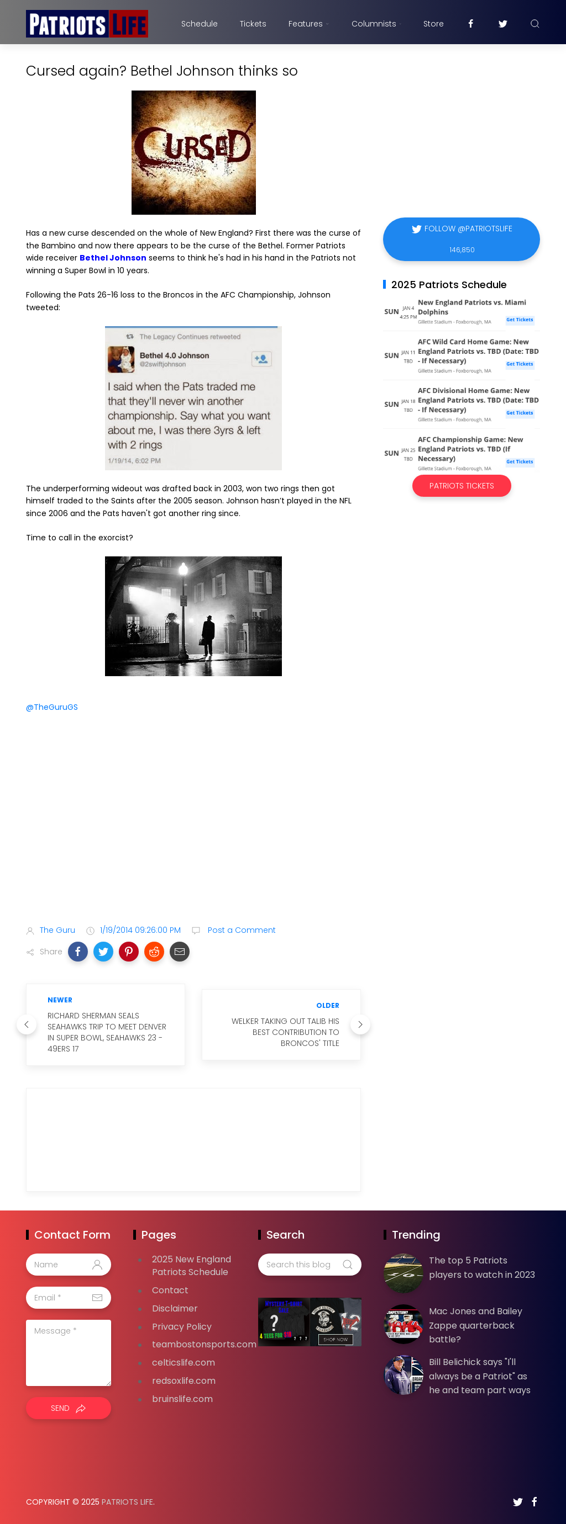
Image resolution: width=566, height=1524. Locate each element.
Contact (170, 1290)
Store (433, 23)
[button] (78, 952)
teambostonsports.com (204, 1344)
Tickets (253, 23)
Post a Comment (241, 930)
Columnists (376, 23)
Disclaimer (175, 1308)
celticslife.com (183, 1362)
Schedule (199, 23)
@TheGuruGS (52, 707)
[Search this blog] (309, 1265)
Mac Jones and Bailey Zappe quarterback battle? (475, 1325)
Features (309, 23)
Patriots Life (127, 1501)
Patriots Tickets (461, 485)
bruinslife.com (182, 1399)
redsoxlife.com (184, 1380)
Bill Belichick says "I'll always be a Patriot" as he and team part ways (480, 1376)
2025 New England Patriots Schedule (191, 1265)
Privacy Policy (182, 1326)
